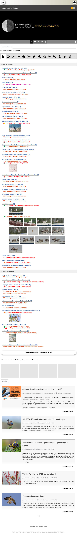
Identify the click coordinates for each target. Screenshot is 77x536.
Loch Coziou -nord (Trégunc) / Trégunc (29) (14, 159)
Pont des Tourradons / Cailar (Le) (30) (12, 184)
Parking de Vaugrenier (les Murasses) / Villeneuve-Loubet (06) (19, 73)
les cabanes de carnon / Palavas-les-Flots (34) (15, 189)
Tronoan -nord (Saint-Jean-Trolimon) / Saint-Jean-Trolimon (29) (19, 345)
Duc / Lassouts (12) (7, 82)
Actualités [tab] (4, 381)
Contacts (41, 526)
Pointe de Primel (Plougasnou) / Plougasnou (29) (15, 331)
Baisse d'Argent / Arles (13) (9, 87)
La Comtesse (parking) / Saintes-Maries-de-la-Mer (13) (17, 301)
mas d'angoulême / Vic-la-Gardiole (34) (13, 199)
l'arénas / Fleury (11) (7, 77)
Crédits (45, 526)
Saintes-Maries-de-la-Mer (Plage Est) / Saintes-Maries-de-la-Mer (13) (21, 310)
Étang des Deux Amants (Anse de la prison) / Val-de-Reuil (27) (19, 145)
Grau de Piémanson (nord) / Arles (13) (12, 116)
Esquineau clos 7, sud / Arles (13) (11, 107)
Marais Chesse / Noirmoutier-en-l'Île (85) (13, 260)
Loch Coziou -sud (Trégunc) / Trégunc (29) (14, 324)
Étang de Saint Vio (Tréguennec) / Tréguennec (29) (16, 154)
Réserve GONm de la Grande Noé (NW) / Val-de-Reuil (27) (18, 149)
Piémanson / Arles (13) (8, 305)
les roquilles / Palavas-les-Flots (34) (12, 194)
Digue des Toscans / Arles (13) (10, 102)
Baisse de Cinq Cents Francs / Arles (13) (13, 92)
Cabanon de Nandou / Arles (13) (11, 97)
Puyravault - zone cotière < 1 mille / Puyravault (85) (16, 265)
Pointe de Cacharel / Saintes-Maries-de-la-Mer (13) (16, 135)
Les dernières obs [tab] (7, 47)
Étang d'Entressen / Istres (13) (10, 111)
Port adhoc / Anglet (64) (8, 256)
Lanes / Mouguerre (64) (8, 204)
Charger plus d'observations (38, 352)
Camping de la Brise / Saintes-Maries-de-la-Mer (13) (16, 285)
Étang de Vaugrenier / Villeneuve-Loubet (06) (14, 68)
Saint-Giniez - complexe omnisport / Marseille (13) (16, 140)
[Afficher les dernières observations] (10, 50)
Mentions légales (34, 526)
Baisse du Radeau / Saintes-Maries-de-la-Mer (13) (16, 280)
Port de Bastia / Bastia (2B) (9, 179)
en (74, 8)
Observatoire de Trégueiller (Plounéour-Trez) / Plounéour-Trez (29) (20, 175)
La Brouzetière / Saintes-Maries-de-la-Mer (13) (15, 121)
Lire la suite (67, 411)
